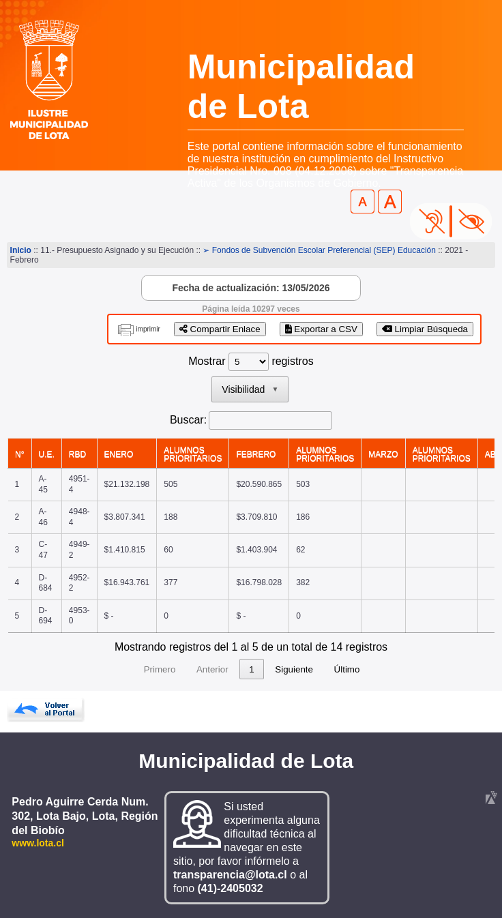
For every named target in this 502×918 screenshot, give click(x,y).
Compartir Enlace (220, 329)
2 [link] (251, 669)
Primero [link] (134, 669)
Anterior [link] (187, 669)
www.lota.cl (38, 843)
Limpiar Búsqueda (425, 329)
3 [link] (277, 669)
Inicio (20, 250)
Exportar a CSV (321, 329)
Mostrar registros (250, 361)
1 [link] (225, 669)
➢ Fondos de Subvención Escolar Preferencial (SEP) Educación (319, 250)
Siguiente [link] (320, 669)
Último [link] (373, 669)
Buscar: (188, 420)
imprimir (148, 329)
